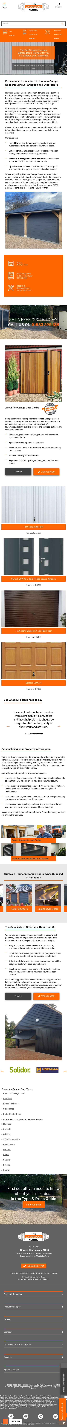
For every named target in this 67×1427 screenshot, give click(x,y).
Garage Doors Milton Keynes (29, 1401)
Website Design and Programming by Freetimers (22, 1387)
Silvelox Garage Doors (7, 1400)
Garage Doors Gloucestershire (9, 1408)
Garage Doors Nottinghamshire (22, 1407)
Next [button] (58, 725)
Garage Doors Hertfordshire (27, 1404)
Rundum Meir (9, 1144)
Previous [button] (7, 725)
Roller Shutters (38, 908)
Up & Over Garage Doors (14, 1093)
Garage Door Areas (6, 1407)
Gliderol (6, 1134)
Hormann (7, 1124)
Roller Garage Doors (21, 1405)
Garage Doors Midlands (7, 1403)
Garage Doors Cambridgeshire (9, 1401)
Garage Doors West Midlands (41, 1403)
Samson (6, 1160)
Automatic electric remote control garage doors (50, 1399)
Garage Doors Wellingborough (9, 1397)
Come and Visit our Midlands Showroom (30, 858)
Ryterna (6, 1165)
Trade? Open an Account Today (26, 840)
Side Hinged (8, 1109)
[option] (33, 722)
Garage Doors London (6, 1405)
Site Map (53, 1387)
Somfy (6, 1170)
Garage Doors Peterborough (47, 1401)
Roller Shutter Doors (12, 1114)
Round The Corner (11, 1104)
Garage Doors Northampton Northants (42, 1396)
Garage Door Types (34, 1405)
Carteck (6, 1129)
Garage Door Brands (48, 1405)
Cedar (6, 1155)
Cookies (45, 1387)
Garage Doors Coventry (23, 1403)
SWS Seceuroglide (11, 1139)
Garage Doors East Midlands (9, 1404)
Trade (64, 1382)
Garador (7, 1149)
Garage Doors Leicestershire (23, 1400)
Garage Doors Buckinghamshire (47, 1404)
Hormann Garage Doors (15, 93)
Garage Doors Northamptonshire (30, 1397)
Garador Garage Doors (7, 1396)
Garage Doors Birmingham (8, 1399)
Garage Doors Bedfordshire (26, 1399)
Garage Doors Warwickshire (49, 1397)
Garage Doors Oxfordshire (42, 1400)
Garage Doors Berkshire (41, 1407)
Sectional (7, 1099)
